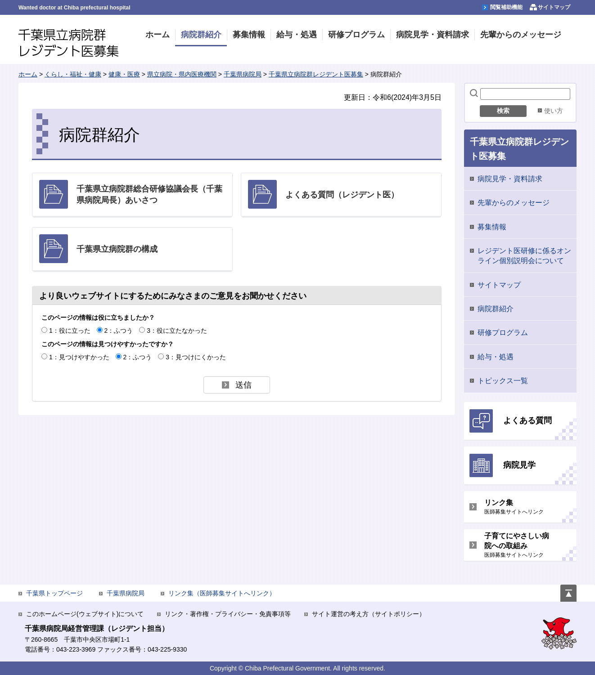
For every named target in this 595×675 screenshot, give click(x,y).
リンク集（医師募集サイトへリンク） (221, 593)
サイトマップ (499, 285)
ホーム (27, 74)
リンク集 (519, 507)
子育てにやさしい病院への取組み (519, 545)
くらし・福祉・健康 (73, 74)
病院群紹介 (496, 309)
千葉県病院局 (242, 74)
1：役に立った (69, 330)
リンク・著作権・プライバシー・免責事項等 (228, 613)
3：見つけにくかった (196, 357)
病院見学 (519, 464)
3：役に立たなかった (177, 330)
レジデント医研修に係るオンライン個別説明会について (524, 255)
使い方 (553, 110)
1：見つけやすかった (79, 357)
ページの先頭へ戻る (568, 589)
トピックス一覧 (503, 380)
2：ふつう (118, 330)
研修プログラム (503, 332)
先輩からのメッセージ (514, 202)
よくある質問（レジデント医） (342, 194)
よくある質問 (527, 420)
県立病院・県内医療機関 (181, 74)
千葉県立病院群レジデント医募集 (68, 43)
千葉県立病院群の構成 (117, 249)
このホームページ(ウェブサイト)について (85, 613)
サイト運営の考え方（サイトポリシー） (368, 613)
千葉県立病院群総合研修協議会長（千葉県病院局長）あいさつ (149, 194)
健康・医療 (124, 74)
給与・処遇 (496, 357)
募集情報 (492, 227)
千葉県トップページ (54, 593)
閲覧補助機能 (506, 7)
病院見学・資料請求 (510, 179)
